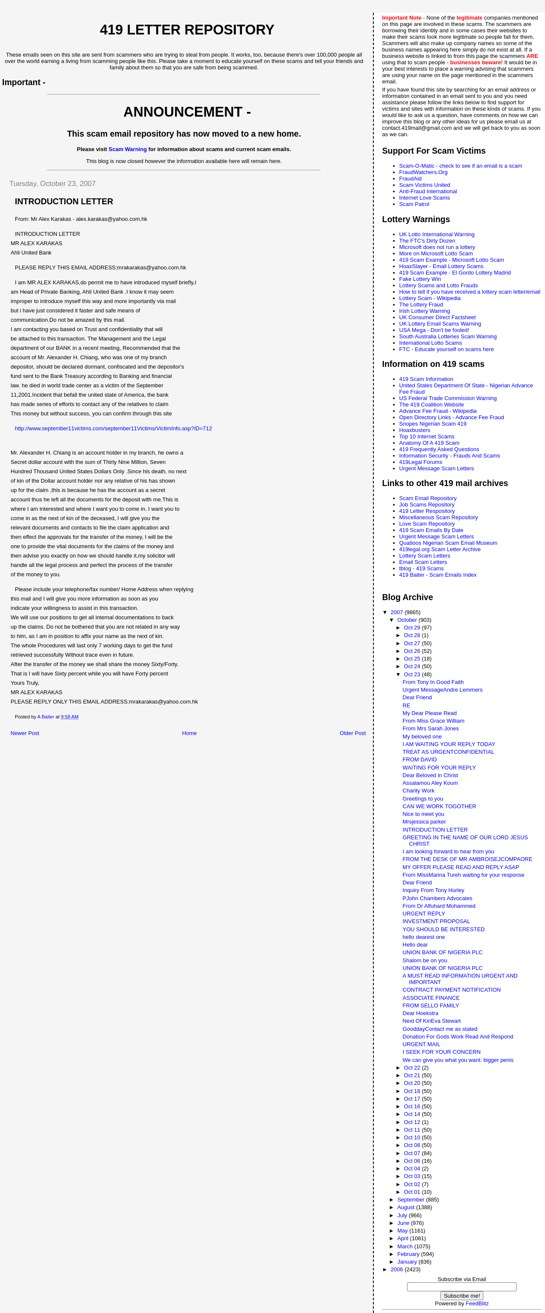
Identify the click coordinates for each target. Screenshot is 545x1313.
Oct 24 (413, 666)
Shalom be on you (425, 960)
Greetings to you (423, 798)
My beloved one (422, 736)
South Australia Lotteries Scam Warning (448, 336)
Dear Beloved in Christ (430, 775)
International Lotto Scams (430, 343)
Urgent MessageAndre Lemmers (443, 690)
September (411, 1199)
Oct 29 (413, 627)
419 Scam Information (426, 379)
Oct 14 (413, 1114)
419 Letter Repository (187, 29)
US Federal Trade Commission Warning (448, 398)
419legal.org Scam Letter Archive (440, 549)
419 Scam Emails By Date (431, 530)
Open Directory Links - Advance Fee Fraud (451, 417)
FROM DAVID (420, 759)
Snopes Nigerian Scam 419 (433, 424)
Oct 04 (413, 1168)
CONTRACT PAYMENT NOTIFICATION (452, 990)
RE (406, 705)
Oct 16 (413, 1106)
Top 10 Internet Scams (427, 436)
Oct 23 (413, 674)
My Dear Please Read (430, 713)
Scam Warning (128, 149)
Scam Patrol (414, 204)
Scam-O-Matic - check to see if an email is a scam (460, 166)
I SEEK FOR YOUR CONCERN (442, 1052)
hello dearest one (424, 937)
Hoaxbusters (414, 430)
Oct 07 (413, 1153)
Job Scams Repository (427, 504)
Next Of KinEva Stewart (432, 1021)
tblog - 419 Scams (421, 568)
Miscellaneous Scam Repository (438, 517)
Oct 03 (413, 1176)
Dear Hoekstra (421, 1013)
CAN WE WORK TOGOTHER (439, 806)
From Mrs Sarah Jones (431, 728)
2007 (398, 612)
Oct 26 (413, 651)
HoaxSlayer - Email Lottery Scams (441, 266)
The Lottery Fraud (421, 304)
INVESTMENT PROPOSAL (436, 921)
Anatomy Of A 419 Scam (429, 443)
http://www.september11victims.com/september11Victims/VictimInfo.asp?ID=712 (113, 428)
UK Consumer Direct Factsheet (437, 317)
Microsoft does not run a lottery (437, 247)
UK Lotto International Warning (437, 234)
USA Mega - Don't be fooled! (434, 330)
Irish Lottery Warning (424, 311)
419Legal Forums (420, 462)
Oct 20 (413, 1083)
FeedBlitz (477, 1303)
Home (189, 733)
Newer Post (25, 733)
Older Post (353, 733)
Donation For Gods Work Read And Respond (458, 1036)
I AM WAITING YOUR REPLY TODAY (449, 744)
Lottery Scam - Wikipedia (430, 298)
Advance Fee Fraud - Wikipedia (438, 411)
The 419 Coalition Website (431, 404)
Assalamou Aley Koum (430, 783)
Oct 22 (413, 1067)
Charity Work (419, 790)
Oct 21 (413, 1075)
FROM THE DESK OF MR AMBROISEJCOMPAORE (468, 859)
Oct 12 (413, 1122)
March (405, 1246)
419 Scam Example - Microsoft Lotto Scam (451, 260)
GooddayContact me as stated (440, 1029)
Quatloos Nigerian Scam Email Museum (448, 543)
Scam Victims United (424, 185)
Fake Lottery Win (420, 279)
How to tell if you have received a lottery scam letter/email (470, 292)
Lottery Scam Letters (424, 555)
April (403, 1238)
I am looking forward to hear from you (448, 851)
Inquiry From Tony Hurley (434, 890)
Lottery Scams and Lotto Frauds (438, 285)
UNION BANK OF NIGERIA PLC (443, 952)
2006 (398, 1269)
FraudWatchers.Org (423, 172)
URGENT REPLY (424, 913)
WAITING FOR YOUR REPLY (439, 767)
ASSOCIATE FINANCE (431, 998)
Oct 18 (413, 1091)
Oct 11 (413, 1130)
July (403, 1215)
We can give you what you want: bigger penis (458, 1060)
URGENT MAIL (422, 1044)
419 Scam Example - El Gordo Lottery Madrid (455, 272)
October (408, 620)
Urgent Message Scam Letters (436, 468)
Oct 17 (413, 1099)
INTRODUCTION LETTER (435, 830)
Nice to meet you (424, 814)
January (408, 1262)
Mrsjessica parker (424, 821)
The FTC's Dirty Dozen (427, 240)
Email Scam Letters (423, 562)
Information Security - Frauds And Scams (449, 455)
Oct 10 (413, 1137)
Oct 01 (413, 1192)
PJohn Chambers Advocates (438, 898)
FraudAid (410, 178)
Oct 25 (413, 658)
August (406, 1207)
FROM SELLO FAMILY (431, 1005)
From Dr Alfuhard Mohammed (439, 906)
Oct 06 (413, 1161)
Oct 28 (413, 635)
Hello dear (415, 944)
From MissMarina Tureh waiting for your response (464, 875)
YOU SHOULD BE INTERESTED (444, 929)
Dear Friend (417, 697)
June (404, 1223)
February (409, 1254)
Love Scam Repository (427, 524)
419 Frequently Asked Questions (439, 449)
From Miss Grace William (434, 721)
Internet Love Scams (424, 198)
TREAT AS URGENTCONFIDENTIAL (449, 752)
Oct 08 (413, 1145)
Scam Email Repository (428, 498)
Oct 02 (413, 1184)
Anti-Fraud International (428, 191)
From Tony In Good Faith (433, 682)
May (403, 1230)
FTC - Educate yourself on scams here (446, 349)
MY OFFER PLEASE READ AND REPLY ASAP (461, 867)
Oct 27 (413, 643)
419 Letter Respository (427, 511)
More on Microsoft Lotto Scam (436, 253)
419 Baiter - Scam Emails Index (438, 575)
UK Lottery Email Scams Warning (440, 323)
